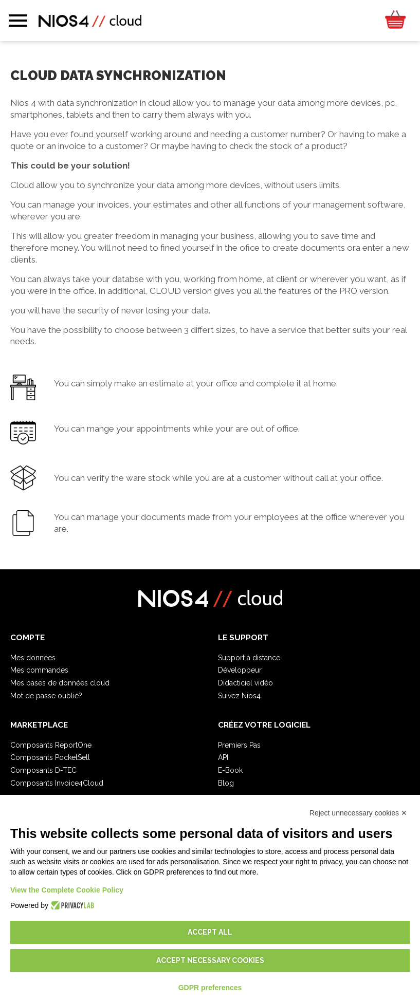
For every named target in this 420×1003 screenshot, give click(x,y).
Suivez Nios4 (239, 696)
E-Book (230, 770)
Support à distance (249, 658)
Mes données (33, 658)
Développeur (240, 670)
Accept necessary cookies (210, 960)
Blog (226, 783)
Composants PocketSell (50, 757)
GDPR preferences (210, 987)
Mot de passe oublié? (46, 696)
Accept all (210, 932)
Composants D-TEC (43, 770)
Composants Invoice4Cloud (56, 783)
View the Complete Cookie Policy (66, 890)
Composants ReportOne (51, 745)
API (223, 757)
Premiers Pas (239, 745)
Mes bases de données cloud (59, 683)
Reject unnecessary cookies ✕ (358, 813)
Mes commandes (39, 670)
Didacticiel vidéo (245, 683)
